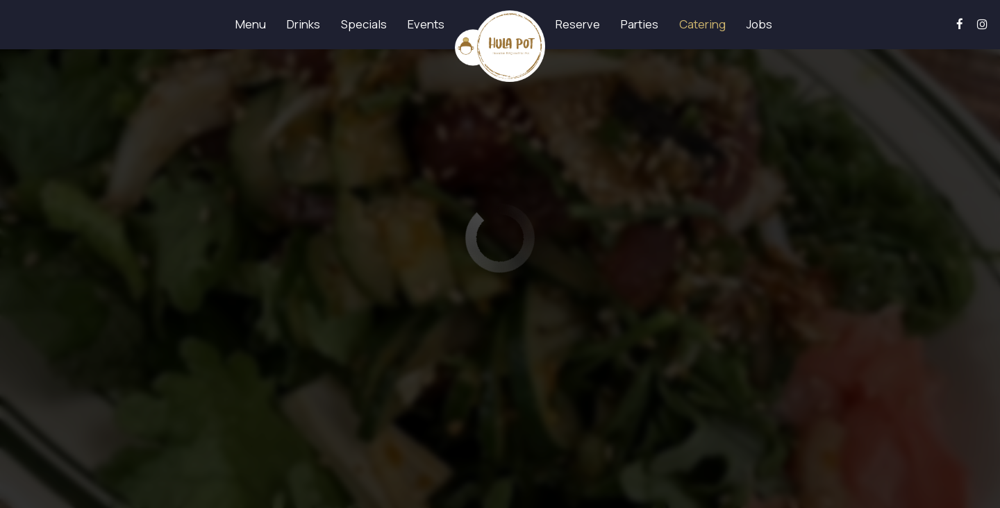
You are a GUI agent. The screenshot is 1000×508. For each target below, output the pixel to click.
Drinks (303, 24)
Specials (364, 24)
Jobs (759, 24)
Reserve (578, 24)
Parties (639, 24)
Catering (702, 24)
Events (426, 24)
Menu (250, 24)
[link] (500, 46)
